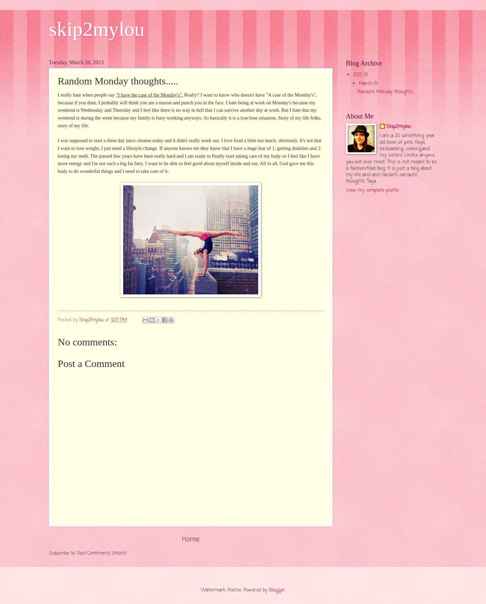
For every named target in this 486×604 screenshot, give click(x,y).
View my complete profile (372, 190)
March (366, 83)
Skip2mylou (398, 127)
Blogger (277, 590)
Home (190, 539)
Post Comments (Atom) (101, 553)
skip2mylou (96, 29)
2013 (358, 75)
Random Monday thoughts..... (386, 92)
